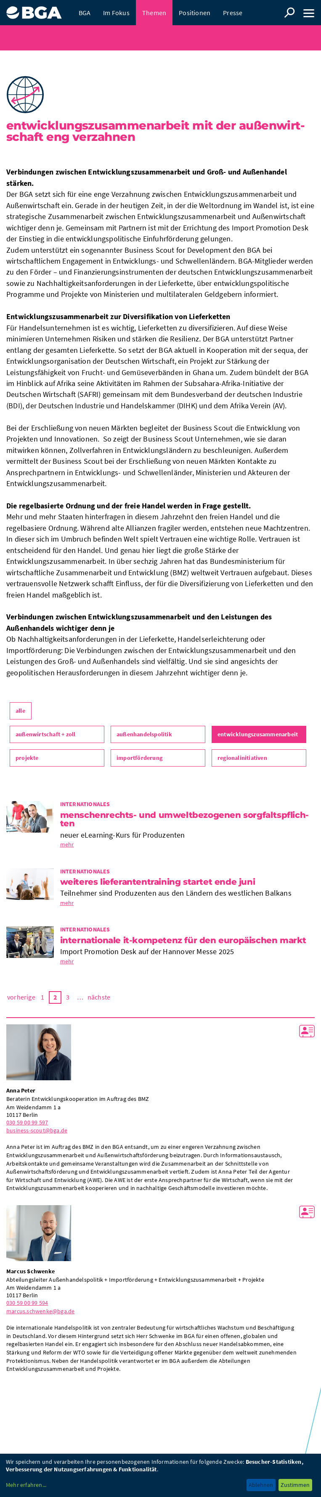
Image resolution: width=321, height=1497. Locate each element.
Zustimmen (295, 1485)
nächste (99, 997)
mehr (67, 844)
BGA (85, 12)
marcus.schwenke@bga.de (40, 1311)
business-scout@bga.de (36, 1130)
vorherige (21, 997)
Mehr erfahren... (26, 1485)
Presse (232, 12)
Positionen (194, 12)
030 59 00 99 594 (27, 1303)
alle (20, 710)
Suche (289, 12)
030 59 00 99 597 (27, 1122)
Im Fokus (116, 12)
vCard (307, 1031)
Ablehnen (261, 1485)
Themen (154, 12)
